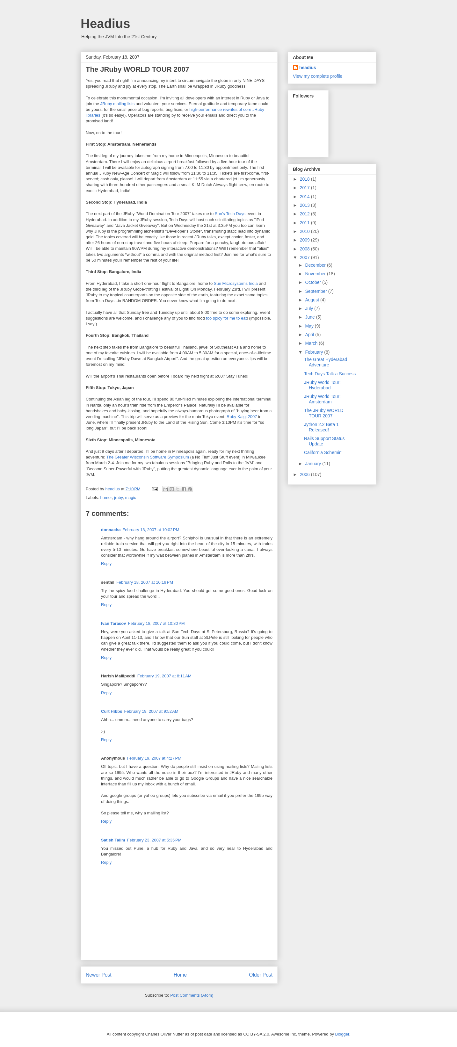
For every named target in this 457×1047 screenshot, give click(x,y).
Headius (105, 24)
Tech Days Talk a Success (330, 373)
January (313, 463)
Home (180, 975)
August (312, 299)
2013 (305, 205)
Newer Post (99, 975)
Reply (106, 563)
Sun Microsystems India (236, 283)
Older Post (260, 975)
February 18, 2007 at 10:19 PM (144, 582)
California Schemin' (323, 452)
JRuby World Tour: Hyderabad (322, 385)
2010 (305, 231)
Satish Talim (113, 840)
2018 (305, 179)
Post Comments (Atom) (191, 995)
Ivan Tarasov (113, 623)
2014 (305, 196)
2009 (305, 239)
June (310, 317)
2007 (305, 257)
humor (106, 497)
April (310, 334)
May (310, 326)
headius (307, 67)
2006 (305, 474)
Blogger (342, 1034)
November (316, 273)
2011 (305, 222)
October (313, 282)
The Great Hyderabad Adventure (325, 362)
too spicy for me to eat (226, 318)
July (309, 308)
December (316, 265)
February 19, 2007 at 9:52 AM (151, 711)
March (312, 343)
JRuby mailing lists (117, 103)
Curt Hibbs (111, 711)
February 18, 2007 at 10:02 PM (150, 529)
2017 (305, 187)
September (316, 291)
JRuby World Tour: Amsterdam (322, 399)
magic (130, 497)
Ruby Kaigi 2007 (242, 416)
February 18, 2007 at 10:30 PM (156, 623)
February (314, 352)
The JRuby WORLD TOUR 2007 (324, 413)
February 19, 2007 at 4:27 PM (154, 758)
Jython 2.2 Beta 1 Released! (321, 427)
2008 (305, 248)
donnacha (110, 529)
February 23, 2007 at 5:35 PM (154, 840)
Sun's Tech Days (230, 213)
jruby (118, 497)
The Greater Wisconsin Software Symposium (147, 457)
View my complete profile (317, 76)
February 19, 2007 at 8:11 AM (164, 676)
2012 (305, 213)
